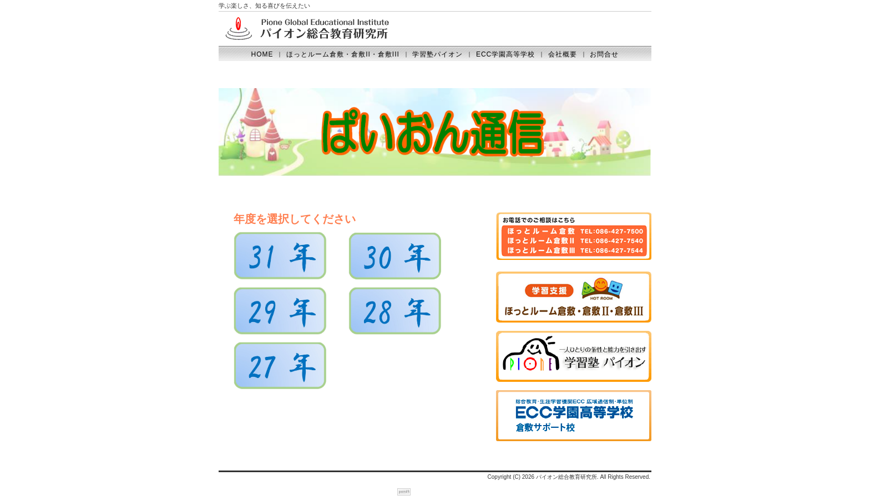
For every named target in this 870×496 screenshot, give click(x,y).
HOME (262, 54)
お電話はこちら (584, 241)
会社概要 (562, 54)
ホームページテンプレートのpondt (404, 491)
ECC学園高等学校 (505, 54)
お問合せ (604, 54)
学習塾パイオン (437, 54)
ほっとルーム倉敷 (584, 301)
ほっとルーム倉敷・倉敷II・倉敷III (342, 54)
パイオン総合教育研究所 (566, 477)
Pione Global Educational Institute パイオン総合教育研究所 (307, 29)
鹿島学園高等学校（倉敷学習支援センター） (584, 419)
